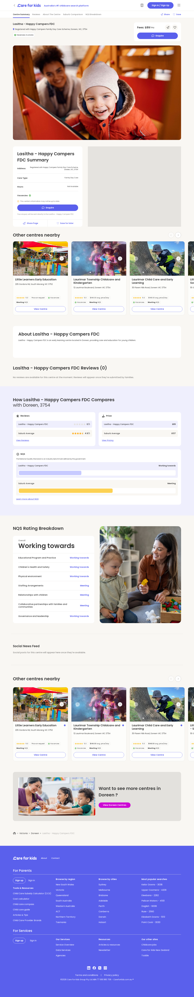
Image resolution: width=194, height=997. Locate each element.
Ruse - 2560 (147, 911)
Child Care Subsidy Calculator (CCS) (32, 893)
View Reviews (22, 440)
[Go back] (14, 5)
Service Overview (65, 944)
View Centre (40, 309)
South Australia (64, 900)
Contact (55, 858)
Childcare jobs (149, 944)
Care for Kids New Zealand (155, 950)
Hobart (102, 922)
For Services (22, 931)
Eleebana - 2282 (150, 895)
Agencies (60, 955)
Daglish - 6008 (149, 906)
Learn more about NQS (27, 499)
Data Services (63, 950)
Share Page (30, 223)
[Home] (14, 833)
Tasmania (61, 922)
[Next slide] (178, 235)
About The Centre (51, 14)
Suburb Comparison (73, 14)
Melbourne (104, 890)
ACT (58, 911)
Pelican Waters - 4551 (153, 900)
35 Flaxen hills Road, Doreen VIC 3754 (149, 287)
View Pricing (107, 440)
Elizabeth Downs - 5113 (153, 916)
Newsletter (104, 950)
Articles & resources (109, 944)
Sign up (19, 880)
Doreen (35, 833)
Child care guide (21, 909)
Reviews (36, 14)
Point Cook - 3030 (150, 922)
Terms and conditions (86, 975)
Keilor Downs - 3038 (151, 884)
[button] (34, 272)
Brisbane (103, 895)
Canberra (104, 911)
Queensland (62, 895)
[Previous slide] (19, 258)
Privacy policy (111, 975)
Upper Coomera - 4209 (153, 890)
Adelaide (103, 900)
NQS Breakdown (93, 14)
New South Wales (65, 884)
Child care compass (23, 904)
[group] (40, 258)
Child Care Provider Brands (27, 920)
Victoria (23, 833)
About (44, 858)
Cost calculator (21, 898)
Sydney (102, 884)
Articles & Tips (20, 915)
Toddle (145, 955)
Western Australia (65, 906)
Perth (102, 906)
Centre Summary (21, 14)
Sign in (31, 880)
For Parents (22, 871)
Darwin (102, 916)
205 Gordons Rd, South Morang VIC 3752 (34, 284)
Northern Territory (65, 916)
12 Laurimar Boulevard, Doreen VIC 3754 (92, 287)
